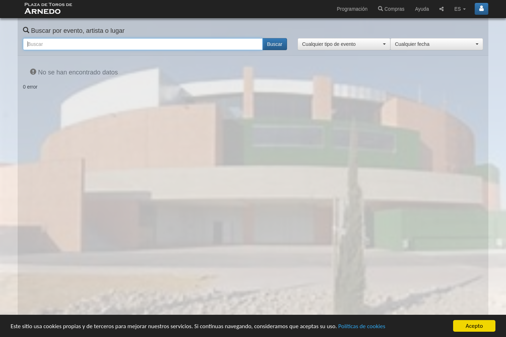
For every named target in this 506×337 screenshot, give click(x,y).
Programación (352, 9)
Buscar (274, 44)
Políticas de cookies (361, 326)
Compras (391, 9)
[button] (344, 44)
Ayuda (422, 9)
